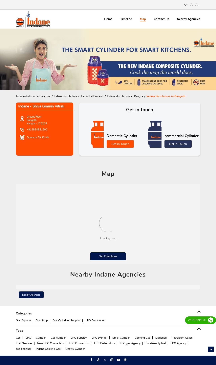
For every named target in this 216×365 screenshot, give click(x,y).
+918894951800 (37, 129)
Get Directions (108, 256)
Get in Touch (120, 144)
